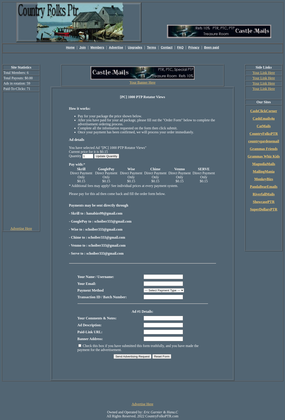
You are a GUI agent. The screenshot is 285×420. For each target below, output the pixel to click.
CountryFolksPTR (264, 134)
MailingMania (264, 171)
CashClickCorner (263, 111)
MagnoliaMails (263, 164)
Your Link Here (263, 73)
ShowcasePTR (264, 202)
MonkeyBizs (263, 179)
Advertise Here (21, 228)
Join (82, 47)
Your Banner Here (143, 82)
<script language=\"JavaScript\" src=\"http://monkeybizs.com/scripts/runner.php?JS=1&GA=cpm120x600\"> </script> (21, 159)
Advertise (116, 47)
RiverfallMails (264, 194)
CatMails (264, 126)
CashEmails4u (264, 118)
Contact (166, 47)
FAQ (180, 47)
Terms (151, 47)
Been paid (211, 47)
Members (97, 47)
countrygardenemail (263, 141)
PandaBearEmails (263, 187)
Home (70, 47)
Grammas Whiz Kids (264, 156)
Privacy (194, 47)
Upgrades (135, 47)
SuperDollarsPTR (263, 209)
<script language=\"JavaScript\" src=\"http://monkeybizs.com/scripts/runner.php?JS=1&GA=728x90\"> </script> (142, 391)
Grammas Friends (264, 149)
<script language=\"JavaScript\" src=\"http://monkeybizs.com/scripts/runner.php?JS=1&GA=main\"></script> (219, 13)
